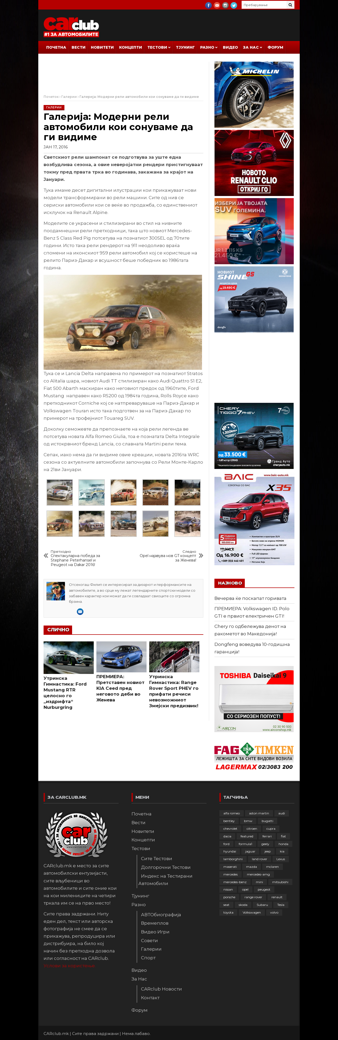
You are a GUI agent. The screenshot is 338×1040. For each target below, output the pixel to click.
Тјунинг (185, 47)
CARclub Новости (161, 989)
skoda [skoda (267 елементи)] (243, 905)
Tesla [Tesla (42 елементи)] (280, 905)
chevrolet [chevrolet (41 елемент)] (230, 829)
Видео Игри (155, 931)
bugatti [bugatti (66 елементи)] (267, 821)
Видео (230, 47)
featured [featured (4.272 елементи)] (247, 836)
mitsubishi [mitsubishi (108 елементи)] (280, 882)
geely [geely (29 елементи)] (265, 844)
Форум (275, 47)
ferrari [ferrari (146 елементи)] (267, 836)
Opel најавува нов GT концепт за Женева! (165, 556)
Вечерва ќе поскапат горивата (250, 598)
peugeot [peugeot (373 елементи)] (264, 889)
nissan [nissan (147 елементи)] (228, 889)
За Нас (251, 47)
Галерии (69, 97)
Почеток (51, 97)
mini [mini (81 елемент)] (259, 882)
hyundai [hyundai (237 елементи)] (229, 851)
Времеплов (154, 923)
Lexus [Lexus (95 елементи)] (280, 859)
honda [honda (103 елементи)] (283, 844)
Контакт (150, 997)
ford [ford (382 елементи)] (226, 844)
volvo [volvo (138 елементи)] (274, 912)
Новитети (102, 47)
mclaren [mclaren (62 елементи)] (272, 867)
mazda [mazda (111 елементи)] (251, 867)
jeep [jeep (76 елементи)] (268, 851)
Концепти (130, 47)
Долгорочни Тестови (166, 867)
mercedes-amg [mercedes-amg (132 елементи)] (258, 874)
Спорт (148, 957)
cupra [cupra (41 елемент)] (270, 829)
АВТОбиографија (161, 914)
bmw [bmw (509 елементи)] (248, 821)
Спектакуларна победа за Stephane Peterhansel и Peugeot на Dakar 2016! (81, 558)
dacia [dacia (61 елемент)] (227, 836)
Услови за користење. (70, 965)
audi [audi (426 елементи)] (281, 813)
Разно (207, 47)
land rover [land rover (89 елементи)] (259, 859)
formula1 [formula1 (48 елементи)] (245, 844)
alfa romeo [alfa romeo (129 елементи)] (231, 813)
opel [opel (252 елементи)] (245, 889)
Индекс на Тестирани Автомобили (165, 879)
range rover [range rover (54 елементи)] (253, 897)
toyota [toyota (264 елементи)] (228, 912)
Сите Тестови (156, 858)
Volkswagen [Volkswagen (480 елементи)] (252, 912)
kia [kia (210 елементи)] (282, 851)
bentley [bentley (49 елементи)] (229, 821)
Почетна (56, 47)
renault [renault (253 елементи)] (277, 897)
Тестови (157, 47)
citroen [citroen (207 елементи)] (252, 829)
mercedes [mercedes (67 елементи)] (230, 874)
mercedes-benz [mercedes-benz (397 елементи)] (235, 882)
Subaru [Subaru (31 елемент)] (262, 905)
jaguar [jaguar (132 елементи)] (250, 851)
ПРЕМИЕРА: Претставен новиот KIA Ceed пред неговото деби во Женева (120, 688)
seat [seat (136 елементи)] (226, 905)
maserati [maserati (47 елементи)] (230, 867)
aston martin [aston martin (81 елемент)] (259, 813)
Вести (79, 47)
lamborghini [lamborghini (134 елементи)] (233, 859)
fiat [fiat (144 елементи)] (283, 836)
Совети (149, 940)
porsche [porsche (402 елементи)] (229, 897)
